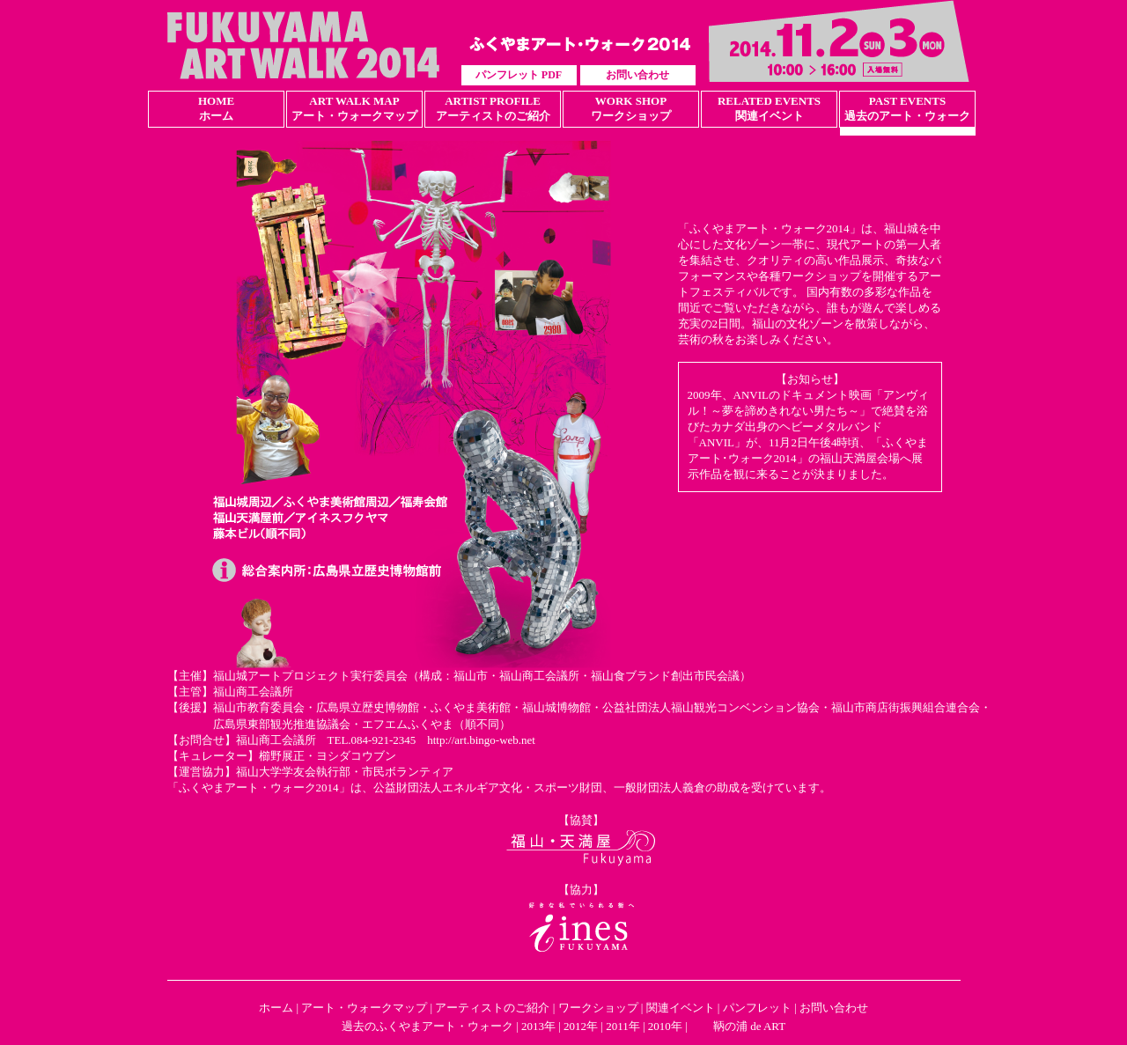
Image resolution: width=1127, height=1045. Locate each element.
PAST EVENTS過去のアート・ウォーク (907, 108)
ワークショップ (598, 1007)
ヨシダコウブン (356, 755)
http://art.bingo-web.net (481, 740)
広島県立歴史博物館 (367, 707)
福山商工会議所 (539, 675)
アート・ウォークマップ (364, 1007)
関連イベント (680, 1007)
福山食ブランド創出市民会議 (665, 675)
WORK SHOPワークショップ (631, 108)
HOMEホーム (216, 108)
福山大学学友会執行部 (293, 771)
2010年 (665, 1026)
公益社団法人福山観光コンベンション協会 (711, 707)
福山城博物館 (556, 707)
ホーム (276, 1007)
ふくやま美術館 (471, 707)
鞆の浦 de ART (749, 1026)
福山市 (470, 675)
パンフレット (757, 1007)
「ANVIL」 (717, 442)
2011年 (623, 1026)
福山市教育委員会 (259, 707)
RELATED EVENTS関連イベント (769, 108)
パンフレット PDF (518, 75)
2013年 (538, 1026)
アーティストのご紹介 (492, 1007)
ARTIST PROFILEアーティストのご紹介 (493, 108)
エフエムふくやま (407, 724)
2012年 (581, 1026)
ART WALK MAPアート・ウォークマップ (354, 108)
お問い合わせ (637, 75)
